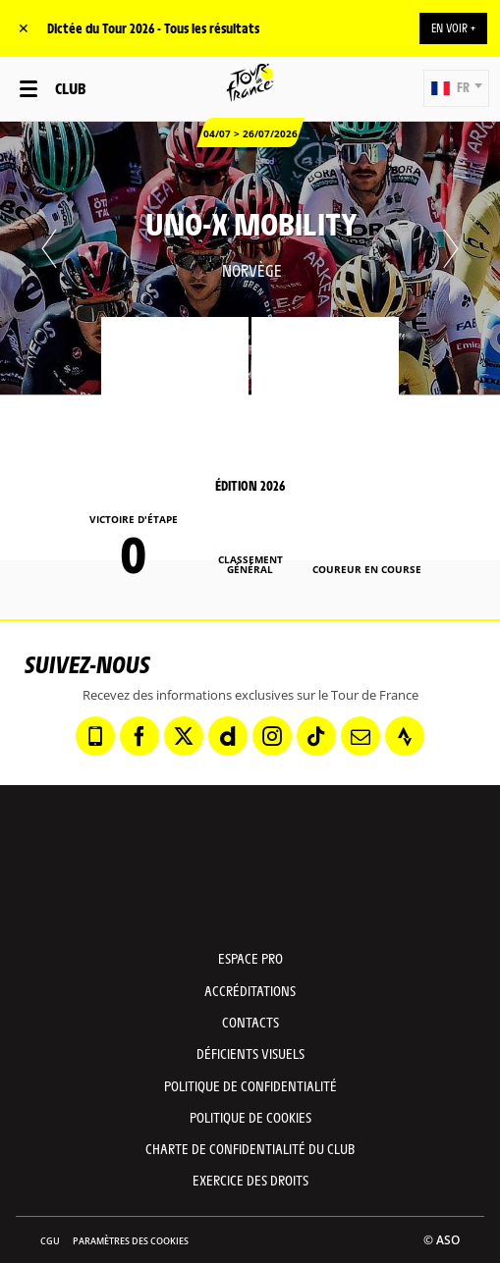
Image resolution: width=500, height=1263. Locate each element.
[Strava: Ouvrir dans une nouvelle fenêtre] (404, 736)
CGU (50, 1241)
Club (70, 88)
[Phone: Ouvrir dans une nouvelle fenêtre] (95, 736)
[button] (456, 88)
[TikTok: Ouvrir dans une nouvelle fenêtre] (316, 736)
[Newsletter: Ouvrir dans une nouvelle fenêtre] (360, 736)
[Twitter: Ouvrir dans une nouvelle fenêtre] (183, 736)
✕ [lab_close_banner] (23, 28)
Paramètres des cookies (131, 1241)
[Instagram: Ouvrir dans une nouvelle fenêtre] (272, 736)
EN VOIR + (453, 27)
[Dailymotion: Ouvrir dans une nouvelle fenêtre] (228, 736)
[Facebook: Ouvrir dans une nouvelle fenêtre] (139, 736)
